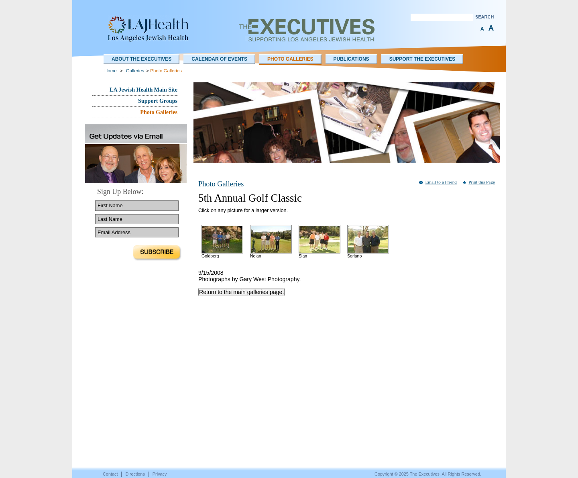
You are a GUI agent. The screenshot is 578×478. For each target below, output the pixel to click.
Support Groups (157, 101)
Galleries (135, 70)
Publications (351, 59)
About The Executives (141, 59)
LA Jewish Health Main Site (143, 89)
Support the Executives (422, 59)
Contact (110, 474)
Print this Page (481, 182)
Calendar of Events (219, 59)
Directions (134, 474)
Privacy (160, 474)
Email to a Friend (441, 182)
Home (110, 70)
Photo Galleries (290, 59)
